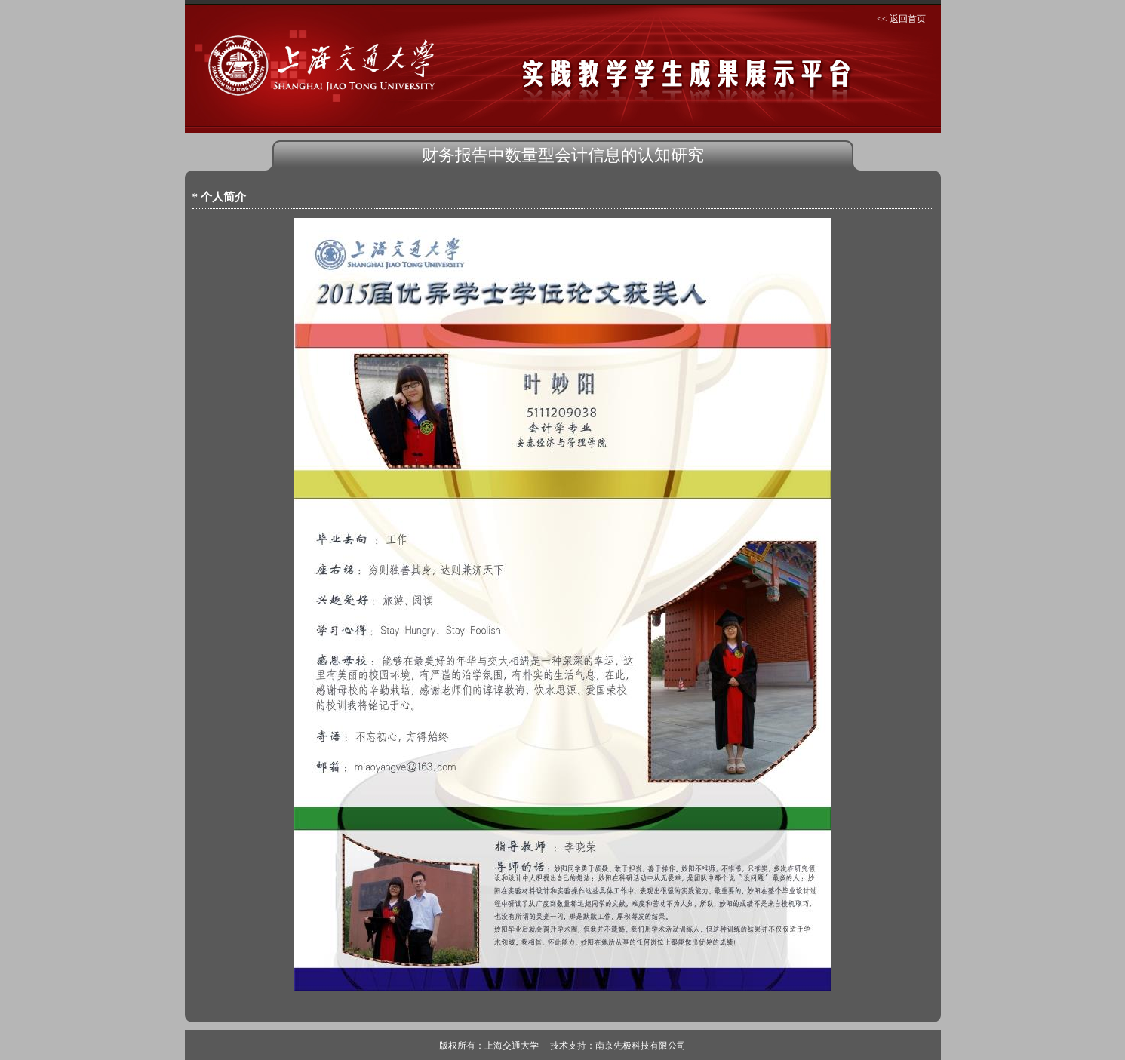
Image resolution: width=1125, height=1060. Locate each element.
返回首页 (908, 19)
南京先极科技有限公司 (640, 1045)
